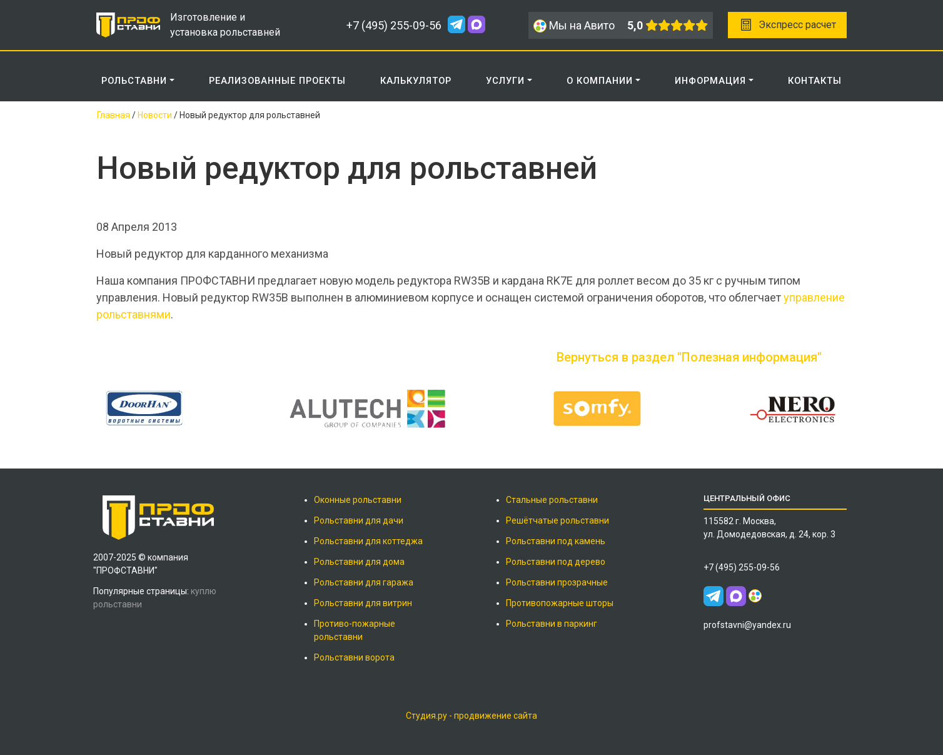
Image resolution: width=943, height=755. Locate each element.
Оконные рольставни (357, 500)
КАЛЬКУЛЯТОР (415, 80)
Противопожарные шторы (559, 603)
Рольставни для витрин (363, 603)
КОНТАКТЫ (815, 80)
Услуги (505, 80)
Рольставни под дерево (555, 562)
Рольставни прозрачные (557, 582)
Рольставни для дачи (358, 520)
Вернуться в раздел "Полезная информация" (689, 357)
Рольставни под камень (555, 541)
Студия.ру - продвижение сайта (471, 716)
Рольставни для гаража (363, 582)
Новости (155, 115)
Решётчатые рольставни (557, 520)
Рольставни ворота (354, 657)
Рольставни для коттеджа (368, 541)
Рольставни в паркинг (551, 624)
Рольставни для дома (359, 562)
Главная (113, 115)
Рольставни (134, 80)
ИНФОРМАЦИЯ (710, 80)
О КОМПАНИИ (600, 80)
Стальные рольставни (552, 500)
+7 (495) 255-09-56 (393, 25)
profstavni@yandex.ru (747, 625)
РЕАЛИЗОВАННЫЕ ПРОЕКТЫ (277, 80)
